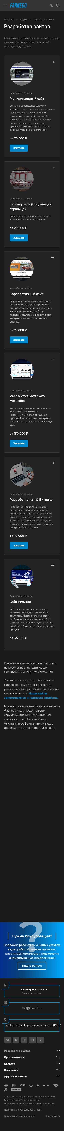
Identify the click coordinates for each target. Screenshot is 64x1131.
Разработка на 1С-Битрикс (31, 500)
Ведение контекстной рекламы (22, 1100)
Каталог (9, 1063)
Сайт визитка (20, 602)
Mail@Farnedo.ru (32, 1008)
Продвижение (14, 1057)
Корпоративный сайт (26, 294)
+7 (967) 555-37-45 (32, 989)
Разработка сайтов (17, 1051)
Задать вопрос (32, 965)
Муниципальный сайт (27, 99)
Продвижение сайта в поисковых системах (29, 1103)
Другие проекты (15, 1076)
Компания (11, 1070)
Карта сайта (53, 1115)
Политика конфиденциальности (22, 1109)
